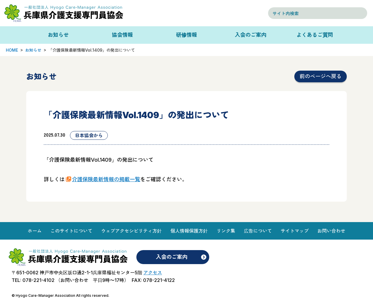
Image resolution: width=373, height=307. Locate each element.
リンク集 (226, 231)
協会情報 (122, 35)
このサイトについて (71, 231)
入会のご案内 (250, 35)
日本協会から (89, 135)
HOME (12, 50)
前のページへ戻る (321, 76)
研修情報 (186, 35)
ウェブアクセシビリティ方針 (131, 231)
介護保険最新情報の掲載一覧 (106, 179)
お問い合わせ (331, 231)
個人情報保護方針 (189, 231)
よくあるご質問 (314, 35)
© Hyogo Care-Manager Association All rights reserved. (60, 295)
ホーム (35, 231)
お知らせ (58, 35)
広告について (258, 231)
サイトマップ (295, 231)
